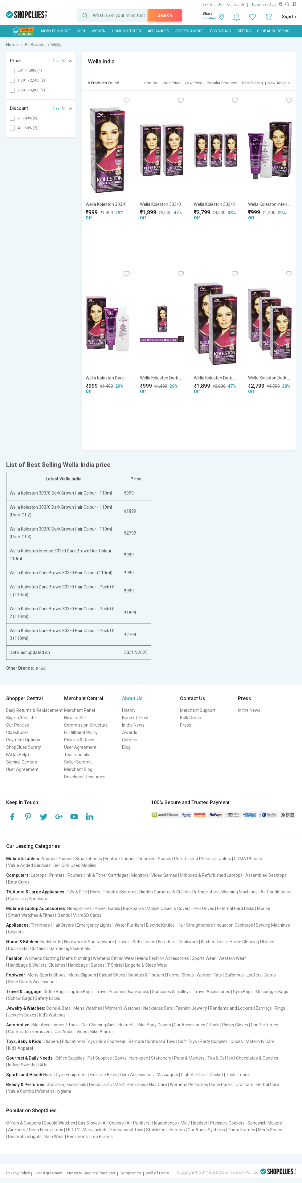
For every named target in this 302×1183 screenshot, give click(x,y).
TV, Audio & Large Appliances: (36, 891)
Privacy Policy (18, 1173)
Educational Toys (78, 1041)
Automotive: (18, 1024)
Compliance (130, 1173)
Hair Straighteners (195, 925)
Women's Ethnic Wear (113, 958)
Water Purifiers (128, 925)
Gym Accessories (137, 1074)
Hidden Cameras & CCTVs (164, 891)
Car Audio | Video (71, 1031)
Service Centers (21, 762)
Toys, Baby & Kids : (24, 1041)
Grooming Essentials (66, 1084)
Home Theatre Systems (113, 891)
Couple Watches (59, 1123)
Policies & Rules (79, 739)
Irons (58, 1129)
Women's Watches (123, 1008)
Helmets (126, 1024)
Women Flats (209, 974)
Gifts (42, 1064)
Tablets (224, 858)
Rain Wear (54, 1136)
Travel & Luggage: (24, 991)
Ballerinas (234, 974)
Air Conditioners (276, 891)
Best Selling (252, 83)
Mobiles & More (56, 31)
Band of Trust (135, 717)
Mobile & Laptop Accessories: (36, 908)
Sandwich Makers (264, 1123)
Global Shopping (273, 31)
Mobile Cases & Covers (169, 908)
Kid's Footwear (112, 1041)
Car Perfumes (264, 1024)
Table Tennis (238, 1074)
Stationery (161, 1058)
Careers (129, 739)
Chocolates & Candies (257, 1058)
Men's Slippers (82, 974)
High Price (171, 83)
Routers (75, 875)
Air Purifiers (138, 1123)
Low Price (193, 83)
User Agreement (22, 769)
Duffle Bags (54, 991)
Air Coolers (113, 1123)
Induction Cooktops (234, 925)
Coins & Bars (58, 1008)
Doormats (17, 948)
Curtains (38, 948)
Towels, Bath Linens (136, 941)
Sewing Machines (273, 925)
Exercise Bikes (103, 1074)
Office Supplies (70, 1058)
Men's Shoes (270, 1129)
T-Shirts (114, 965)
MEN (81, 31)
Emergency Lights (94, 925)
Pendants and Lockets (231, 1008)
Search (164, 15)
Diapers (51, 1041)
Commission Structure (86, 725)
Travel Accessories (212, 991)
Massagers (167, 1074)
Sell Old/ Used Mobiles (74, 865)
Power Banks (107, 908)
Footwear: (16, 974)
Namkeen (138, 1058)
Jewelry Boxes (22, 1015)
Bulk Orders (191, 717)
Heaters (177, 1129)
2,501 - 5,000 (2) (31, 90)
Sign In (289, 16)
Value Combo (21, 1091)
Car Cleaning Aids (98, 1024)
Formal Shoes (180, 974)
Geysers (16, 931)
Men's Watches (87, 1008)
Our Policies (17, 725)
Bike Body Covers (154, 1024)
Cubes (237, 1041)
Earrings (264, 1008)
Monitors (140, 875)
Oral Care (244, 1084)
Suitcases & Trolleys (171, 991)
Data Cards (19, 882)
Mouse (263, 908)
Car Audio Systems (206, 1129)
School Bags (20, 998)
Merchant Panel (79, 710)
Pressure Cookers (227, 1123)
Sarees (97, 965)
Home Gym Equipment (65, 1074)
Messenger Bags (271, 991)
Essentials (220, 31)
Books (121, 1058)
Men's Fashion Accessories (163, 958)
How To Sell (75, 717)
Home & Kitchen (126, 31)
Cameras (17, 898)
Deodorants (100, 1084)
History (129, 710)
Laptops (39, 875)
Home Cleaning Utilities (252, 941)
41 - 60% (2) (27, 128)
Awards (129, 732)
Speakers (38, 898)
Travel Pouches (110, 991)
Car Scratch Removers (30, 1031)
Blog (126, 747)
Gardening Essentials (69, 948)
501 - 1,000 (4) (30, 70)
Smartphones (88, 858)
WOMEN (98, 31)
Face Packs (222, 1084)
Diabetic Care (194, 1074)
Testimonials (76, 754)
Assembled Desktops (266, 875)
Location (209, 18)
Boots (270, 974)
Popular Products (222, 83)
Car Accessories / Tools (196, 1024)
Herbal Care (267, 1084)
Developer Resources (84, 776)
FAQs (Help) (17, 754)
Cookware (188, 941)
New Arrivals (278, 83)
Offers (244, 31)
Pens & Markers (189, 1058)
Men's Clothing (76, 958)
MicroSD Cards (87, 915)
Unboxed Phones (154, 858)
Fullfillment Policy (81, 732)
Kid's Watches (52, 1015)
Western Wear (232, 958)
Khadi (41, 668)
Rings (280, 1008)
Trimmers (40, 925)
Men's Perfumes (130, 1084)
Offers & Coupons (23, 1123)
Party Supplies (214, 1041)
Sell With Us (212, 4)
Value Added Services (29, 865)
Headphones (79, 908)
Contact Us (236, 4)
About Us (132, 698)
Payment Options (23, 739)
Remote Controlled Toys (152, 1041)
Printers (57, 875)
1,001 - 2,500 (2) (31, 80)
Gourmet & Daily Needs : (30, 1058)
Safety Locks (47, 998)
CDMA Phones (248, 858)
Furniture (167, 941)
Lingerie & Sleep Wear (146, 965)
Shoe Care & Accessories (32, 981)
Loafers (254, 974)
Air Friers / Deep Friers (29, 1129)
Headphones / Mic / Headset (179, 1123)
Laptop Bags (80, 991)
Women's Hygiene (54, 1091)
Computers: (18, 875)
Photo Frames (241, 1129)
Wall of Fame (157, 1173)
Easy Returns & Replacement (34, 710)
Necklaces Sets (158, 1008)
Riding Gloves (235, 1024)
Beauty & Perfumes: (26, 1084)
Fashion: (15, 958)
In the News (133, 725)
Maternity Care (260, 1041)
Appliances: (18, 925)
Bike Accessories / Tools (55, 1024)
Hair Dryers (63, 925)
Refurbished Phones (194, 858)
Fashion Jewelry (191, 1008)
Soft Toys (187, 1041)
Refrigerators (205, 891)
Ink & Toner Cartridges (107, 875)
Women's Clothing (42, 958)
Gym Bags (243, 991)
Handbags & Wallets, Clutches (36, 965)
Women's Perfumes (189, 1084)
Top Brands (102, 1136)
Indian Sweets (21, 1064)
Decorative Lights (25, 1136)
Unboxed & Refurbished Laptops (211, 875)
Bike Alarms (102, 1031)
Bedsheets (50, 941)
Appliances (158, 31)
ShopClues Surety (23, 747)
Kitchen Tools (214, 941)
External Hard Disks (235, 908)
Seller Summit (78, 762)
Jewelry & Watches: (25, 1008)
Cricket (216, 1074)
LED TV (73, 1129)
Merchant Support (197, 710)
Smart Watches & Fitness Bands (39, 915)
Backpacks (133, 908)
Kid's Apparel (20, 1048)
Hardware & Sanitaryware (89, 941)
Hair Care (158, 1084)
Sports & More (189, 31)
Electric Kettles (160, 925)
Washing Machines (239, 891)
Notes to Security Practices (91, 1173)
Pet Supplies (100, 1058)
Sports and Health (24, 1074)
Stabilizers (156, 1129)
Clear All (59, 61)
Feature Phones (120, 858)
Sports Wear (204, 958)
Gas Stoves (89, 1123)
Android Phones (56, 858)
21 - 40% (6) (27, 118)
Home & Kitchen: (22, 941)
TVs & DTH (77, 891)
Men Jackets (95, 1129)
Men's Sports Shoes (46, 974)
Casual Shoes (112, 974)
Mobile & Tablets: (23, 858)
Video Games (164, 875)
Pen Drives (204, 908)
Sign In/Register (21, 717)
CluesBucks (17, 732)
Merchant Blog (78, 769)
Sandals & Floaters (146, 974)
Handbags (78, 965)
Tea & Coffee (220, 1058)
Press (185, 725)
